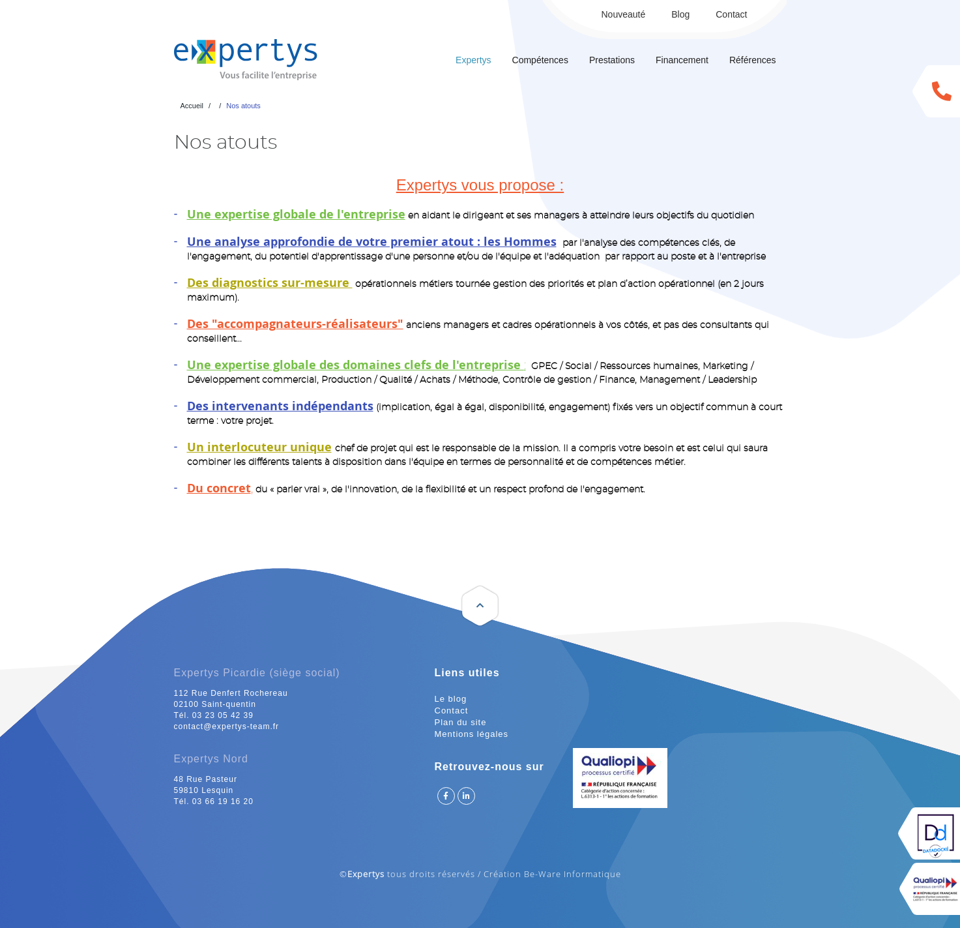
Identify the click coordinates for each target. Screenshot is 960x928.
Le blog (451, 699)
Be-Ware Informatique (572, 874)
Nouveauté (624, 14)
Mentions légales (472, 734)
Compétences (540, 60)
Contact (731, 14)
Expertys (473, 60)
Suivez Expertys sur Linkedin (466, 796)
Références (752, 60)
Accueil (192, 106)
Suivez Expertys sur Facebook (446, 796)
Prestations (612, 60)
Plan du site (461, 722)
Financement (682, 60)
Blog (680, 14)
